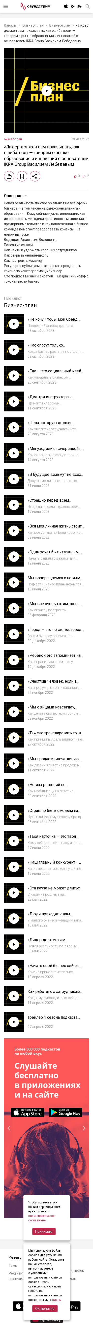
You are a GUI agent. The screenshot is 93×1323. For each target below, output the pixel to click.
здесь (56, 1300)
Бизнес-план (33, 25)
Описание (16, 195)
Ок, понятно (45, 1309)
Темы (13, 1266)
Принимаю (44, 1232)
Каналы (10, 25)
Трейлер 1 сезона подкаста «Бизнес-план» (52, 1020)
